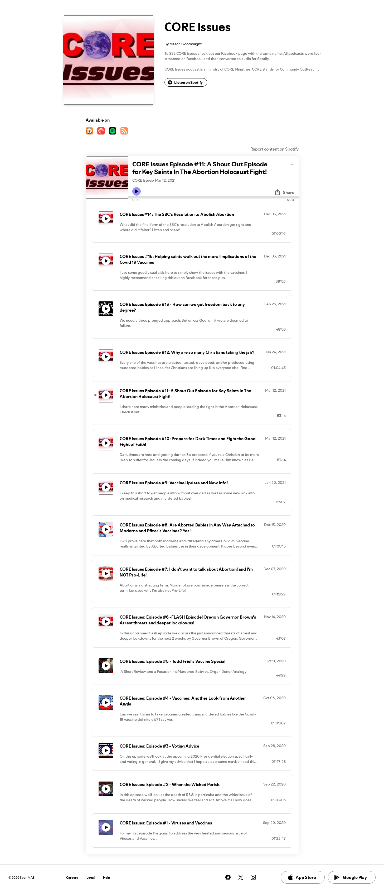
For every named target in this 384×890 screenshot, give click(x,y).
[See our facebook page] (228, 877)
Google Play (350, 877)
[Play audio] (292, 163)
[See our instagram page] (253, 877)
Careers (72, 877)
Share (284, 192)
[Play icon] (136, 191)
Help (106, 877)
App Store (301, 877)
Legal (90, 877)
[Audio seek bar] (213, 197)
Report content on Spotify (274, 149)
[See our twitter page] (240, 877)
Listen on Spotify (185, 82)
